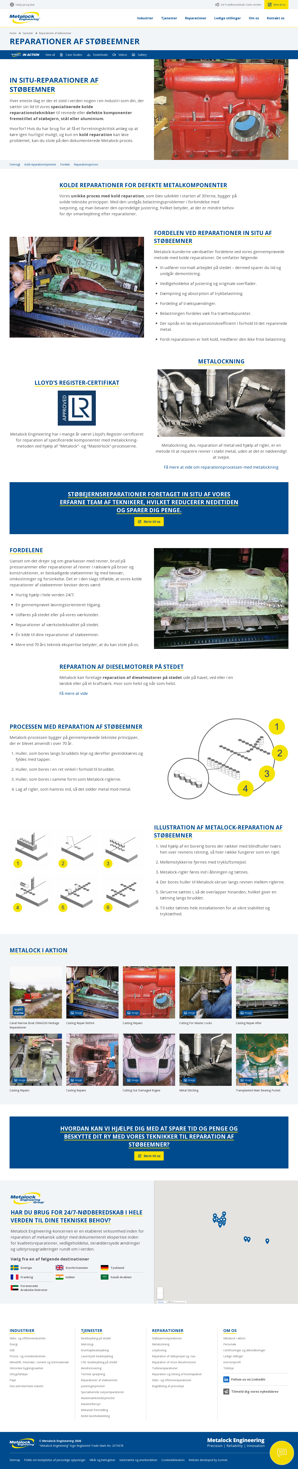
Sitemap (15, 1460)
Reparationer (167, 1330)
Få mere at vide (73, 693)
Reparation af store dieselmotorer (174, 1362)
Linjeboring (159, 1350)
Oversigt (15, 164)
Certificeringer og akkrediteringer (244, 1350)
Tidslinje (228, 1368)
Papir (13, 1380)
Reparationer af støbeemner (55, 33)
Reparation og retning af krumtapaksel (177, 1374)
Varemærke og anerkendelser (138, 1460)
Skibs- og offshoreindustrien (28, 1338)
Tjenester (28, 33)
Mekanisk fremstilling (94, 1410)
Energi (14, 1344)
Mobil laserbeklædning (95, 1416)
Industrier (22, 1330)
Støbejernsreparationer (167, 1338)
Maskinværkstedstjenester (98, 1398)
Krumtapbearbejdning (95, 1350)
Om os (230, 1330)
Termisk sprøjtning (93, 1374)
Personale (229, 1344)
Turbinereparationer (165, 1368)
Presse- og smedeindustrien (28, 1356)
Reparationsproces (86, 164)
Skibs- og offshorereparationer (171, 1380)
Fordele (65, 164)
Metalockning (160, 1344)
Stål (12, 1350)
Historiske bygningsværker (26, 1368)
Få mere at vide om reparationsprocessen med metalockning (221, 467)
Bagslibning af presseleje (168, 1386)
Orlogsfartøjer (19, 1374)
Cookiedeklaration (173, 1460)
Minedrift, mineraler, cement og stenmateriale (39, 1362)
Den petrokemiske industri (26, 1386)
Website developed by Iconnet (208, 1460)
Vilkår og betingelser (102, 1460)
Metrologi (87, 1344)
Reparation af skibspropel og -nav (173, 1356)
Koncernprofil (232, 1362)
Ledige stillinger (233, 1356)
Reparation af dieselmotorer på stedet (121, 666)
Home (13, 33)
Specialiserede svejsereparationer (102, 1392)
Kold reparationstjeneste (40, 164)
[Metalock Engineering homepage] (25, 18)
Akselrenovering (91, 1368)
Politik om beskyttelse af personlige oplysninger (54, 1460)
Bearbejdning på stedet (96, 1338)
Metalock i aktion (234, 1338)
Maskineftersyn (91, 1404)
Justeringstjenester (93, 1386)
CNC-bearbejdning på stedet (99, 1362)
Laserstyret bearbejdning (97, 1356)
